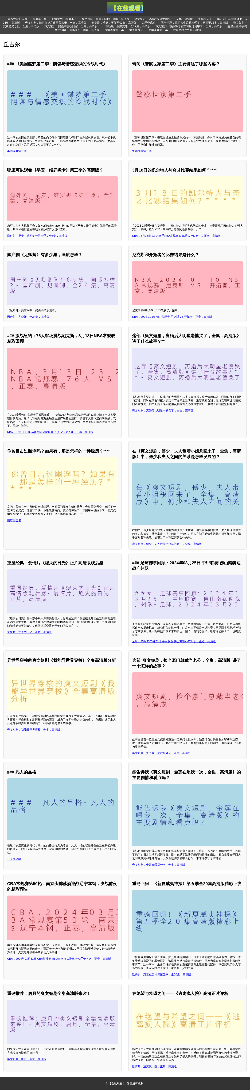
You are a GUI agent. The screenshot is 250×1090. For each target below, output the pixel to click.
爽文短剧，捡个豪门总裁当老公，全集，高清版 (161, 753)
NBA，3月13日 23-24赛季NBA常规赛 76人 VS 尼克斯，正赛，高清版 (50, 432)
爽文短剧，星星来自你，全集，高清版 (105, 19)
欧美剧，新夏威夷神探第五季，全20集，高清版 (161, 974)
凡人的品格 (14, 859)
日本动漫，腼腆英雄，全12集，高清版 (126, 26)
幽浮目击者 (14, 520)
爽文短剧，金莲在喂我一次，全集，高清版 (158, 864)
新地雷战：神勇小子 (64, 19)
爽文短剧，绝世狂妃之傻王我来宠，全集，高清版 (55, 22)
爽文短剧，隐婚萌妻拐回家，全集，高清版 (70, 26)
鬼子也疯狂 (149, 22)
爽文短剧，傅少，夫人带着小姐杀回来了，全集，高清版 (167, 543)
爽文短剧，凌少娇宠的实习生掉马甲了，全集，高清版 (188, 26)
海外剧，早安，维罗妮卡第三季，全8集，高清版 (37, 235)
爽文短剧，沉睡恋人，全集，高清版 (77, 30)
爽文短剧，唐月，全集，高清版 (26, 1059)
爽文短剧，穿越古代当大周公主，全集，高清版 (163, 19)
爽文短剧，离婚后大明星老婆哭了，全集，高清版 (162, 410)
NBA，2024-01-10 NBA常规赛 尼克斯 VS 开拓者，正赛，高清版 (172, 316)
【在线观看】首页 (16, 19)
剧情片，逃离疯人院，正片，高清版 (154, 1066)
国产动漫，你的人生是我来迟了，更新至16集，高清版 (194, 22)
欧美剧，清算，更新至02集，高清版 (114, 22)
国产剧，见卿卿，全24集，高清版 (28, 316)
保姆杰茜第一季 (114, 30)
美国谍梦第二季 (158, 30)
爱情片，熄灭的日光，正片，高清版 (29, 632)
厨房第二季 (39, 19)
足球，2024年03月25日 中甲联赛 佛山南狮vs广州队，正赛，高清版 (174, 641)
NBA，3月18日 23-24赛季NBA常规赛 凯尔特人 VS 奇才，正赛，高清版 (176, 235)
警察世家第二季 (142, 151)
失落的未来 (205, 19)
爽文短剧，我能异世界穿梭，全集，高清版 (33, 729)
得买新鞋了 (136, 30)
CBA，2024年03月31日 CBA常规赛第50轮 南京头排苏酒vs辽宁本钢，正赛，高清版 (59, 958)
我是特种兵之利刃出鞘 (187, 30)
